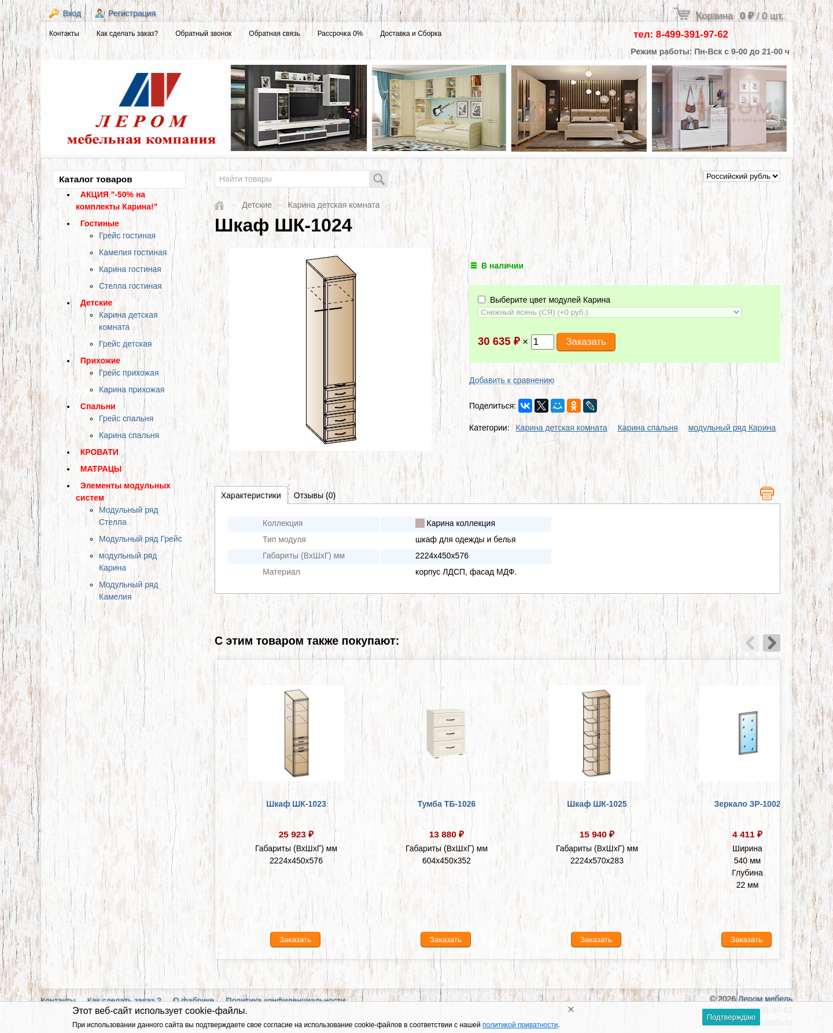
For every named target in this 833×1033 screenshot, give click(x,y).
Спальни (98, 406)
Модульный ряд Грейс (140, 538)
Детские (96, 302)
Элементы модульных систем (123, 491)
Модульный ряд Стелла (129, 516)
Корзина (740, 15)
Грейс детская (125, 343)
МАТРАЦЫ (101, 468)
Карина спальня (129, 435)
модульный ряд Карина (128, 561)
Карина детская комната (128, 321)
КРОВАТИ (99, 452)
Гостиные (99, 223)
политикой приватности (520, 1025)
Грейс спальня (126, 418)
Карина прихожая (131, 389)
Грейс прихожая (129, 372)
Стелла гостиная (130, 286)
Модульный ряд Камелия (129, 590)
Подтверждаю (731, 1017)
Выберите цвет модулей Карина (544, 299)
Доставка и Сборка (410, 34)
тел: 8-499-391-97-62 (680, 34)
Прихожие (100, 360)
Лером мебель (765, 998)
